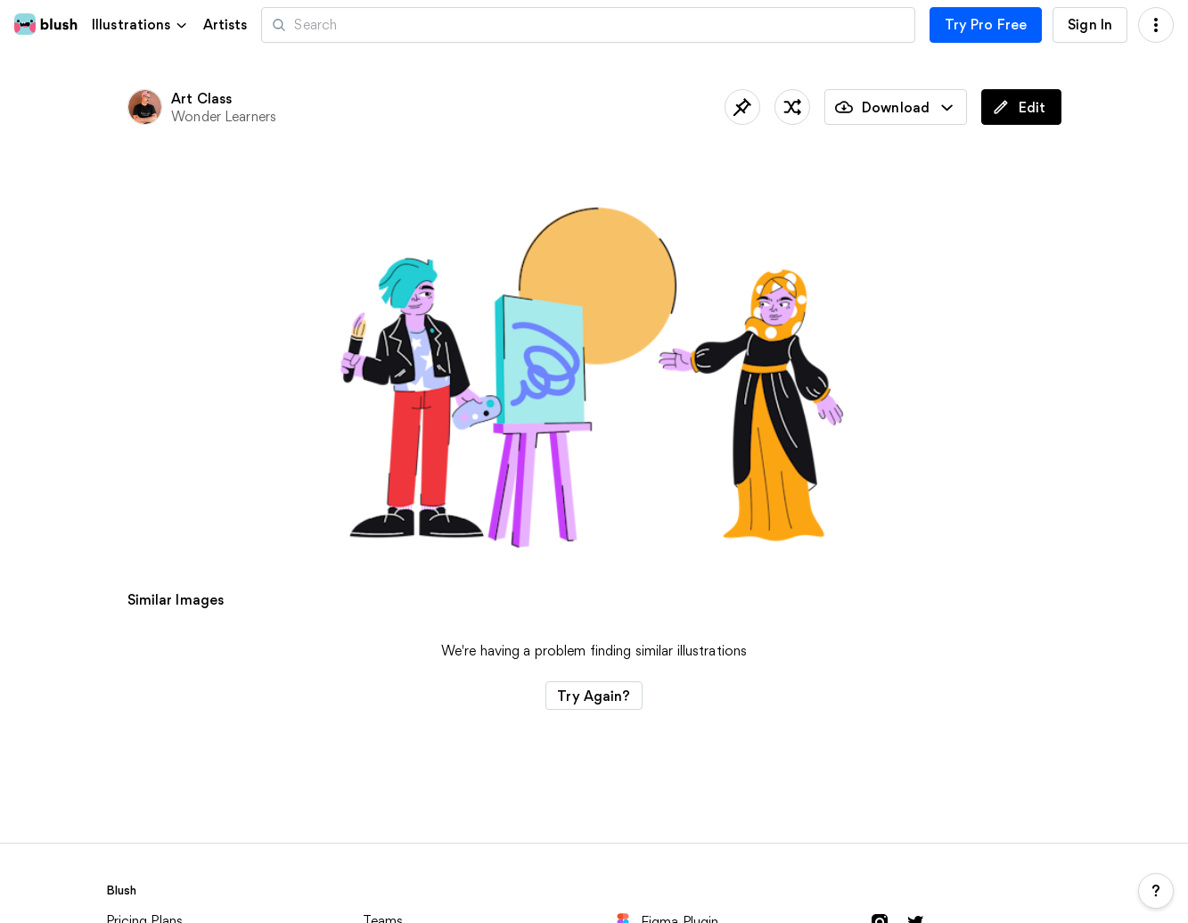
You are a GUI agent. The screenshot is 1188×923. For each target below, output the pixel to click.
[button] (140, 24)
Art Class (201, 98)
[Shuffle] (792, 107)
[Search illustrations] (587, 25)
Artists (225, 25)
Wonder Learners (223, 116)
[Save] (742, 107)
